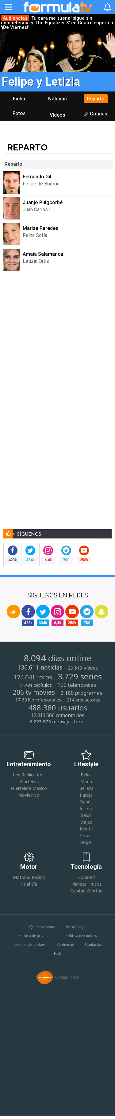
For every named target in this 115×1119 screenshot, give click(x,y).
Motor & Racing (29, 877)
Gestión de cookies (29, 944)
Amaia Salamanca (43, 254)
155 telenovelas (76, 685)
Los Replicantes (28, 775)
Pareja (86, 795)
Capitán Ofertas (86, 891)
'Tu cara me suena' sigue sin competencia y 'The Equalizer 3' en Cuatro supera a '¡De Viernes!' (57, 23)
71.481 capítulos (35, 685)
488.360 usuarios (57, 707)
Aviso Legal (76, 927)
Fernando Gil (37, 177)
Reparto (96, 99)
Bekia (86, 775)
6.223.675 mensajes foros (58, 722)
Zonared (86, 877)
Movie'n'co (28, 795)
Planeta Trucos (86, 884)
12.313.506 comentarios (57, 715)
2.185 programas (81, 693)
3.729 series (80, 676)
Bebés (86, 802)
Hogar (86, 842)
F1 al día (29, 884)
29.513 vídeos (83, 668)
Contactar (93, 944)
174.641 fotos (32, 677)
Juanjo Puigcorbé (43, 202)
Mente (86, 829)
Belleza (86, 788)
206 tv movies (34, 692)
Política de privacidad (36, 936)
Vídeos (57, 115)
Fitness (86, 835)
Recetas (86, 808)
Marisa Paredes (40, 228)
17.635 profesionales (38, 700)
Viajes (86, 822)
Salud (86, 815)
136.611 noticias (39, 667)
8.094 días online (57, 658)
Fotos (19, 113)
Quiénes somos (42, 927)
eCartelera (28, 781)
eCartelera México (28, 788)
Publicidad (65, 944)
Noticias (57, 99)
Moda (86, 781)
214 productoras (83, 700)
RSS (57, 953)
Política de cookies (81, 936)
